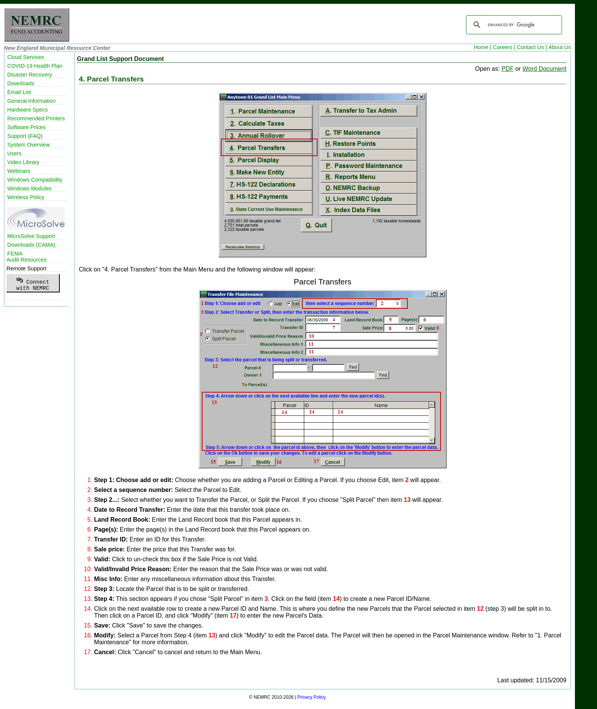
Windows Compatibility (34, 180)
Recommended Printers (36, 118)
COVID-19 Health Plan (34, 66)
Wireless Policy (26, 197)
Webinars (18, 171)
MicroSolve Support (31, 236)
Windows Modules (29, 188)
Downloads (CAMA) (31, 245)
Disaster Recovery (29, 75)
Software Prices (26, 127)
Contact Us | (532, 47)
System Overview (28, 145)
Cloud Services (25, 57)
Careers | (504, 47)
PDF (507, 68)
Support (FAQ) (25, 136)
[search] (513, 24)
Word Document (544, 68)
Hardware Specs (27, 110)
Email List (19, 92)
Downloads (20, 83)
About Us (559, 47)
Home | (482, 47)
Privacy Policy (311, 697)
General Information (31, 101)
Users (14, 153)
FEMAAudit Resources (26, 257)
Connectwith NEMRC (32, 283)
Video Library (23, 162)
